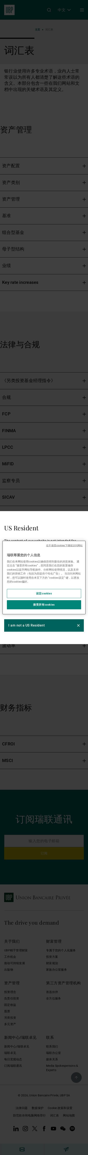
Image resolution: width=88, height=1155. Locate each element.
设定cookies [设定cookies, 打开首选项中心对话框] (44, 593)
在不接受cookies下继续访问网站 (64, 545)
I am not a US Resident (26, 625)
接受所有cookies (44, 604)
